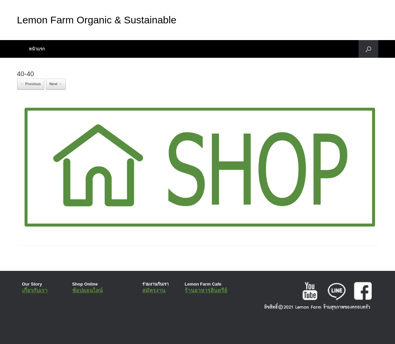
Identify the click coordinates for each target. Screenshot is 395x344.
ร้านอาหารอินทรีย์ (206, 290)
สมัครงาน (153, 290)
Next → (56, 84)
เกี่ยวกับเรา (34, 290)
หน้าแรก (37, 48)
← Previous (31, 84)
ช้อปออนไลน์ (87, 290)
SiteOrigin (192, 330)
